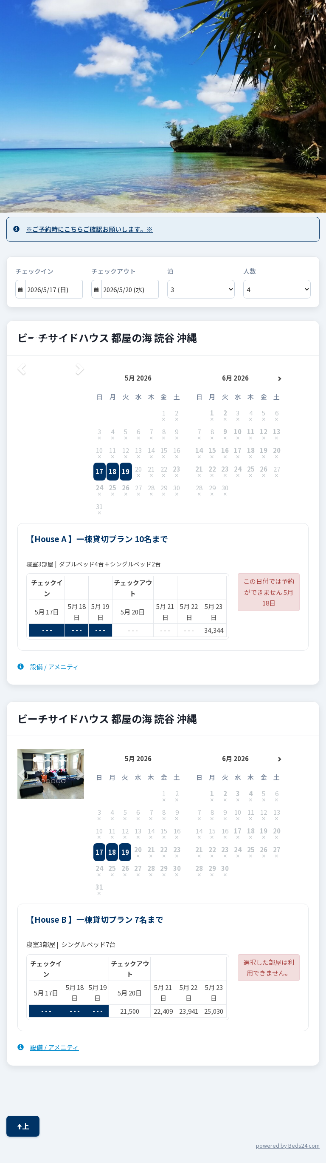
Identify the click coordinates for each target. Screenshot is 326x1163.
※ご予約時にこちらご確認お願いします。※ (83, 229)
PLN (313, 11)
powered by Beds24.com (288, 1145)
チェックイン (34, 271)
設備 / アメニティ (48, 666)
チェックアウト (113, 271)
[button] (22, 774)
